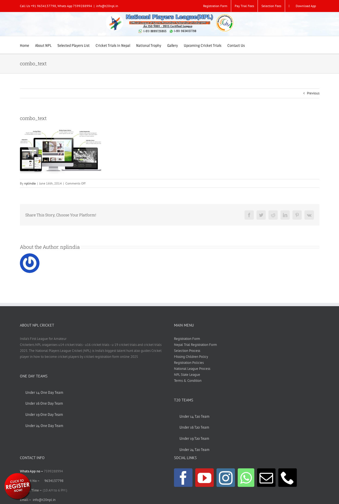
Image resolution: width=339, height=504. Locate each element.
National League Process (192, 368)
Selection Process (187, 350)
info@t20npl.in (107, 6)
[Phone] (287, 477)
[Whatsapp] (246, 477)
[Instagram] (225, 477)
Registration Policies (189, 362)
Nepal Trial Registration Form (195, 344)
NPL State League (187, 374)
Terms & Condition (187, 380)
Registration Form (187, 338)
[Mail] (266, 477)
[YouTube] (204, 477)
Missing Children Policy (191, 356)
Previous (313, 93)
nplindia (30, 183)
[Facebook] (183, 477)
